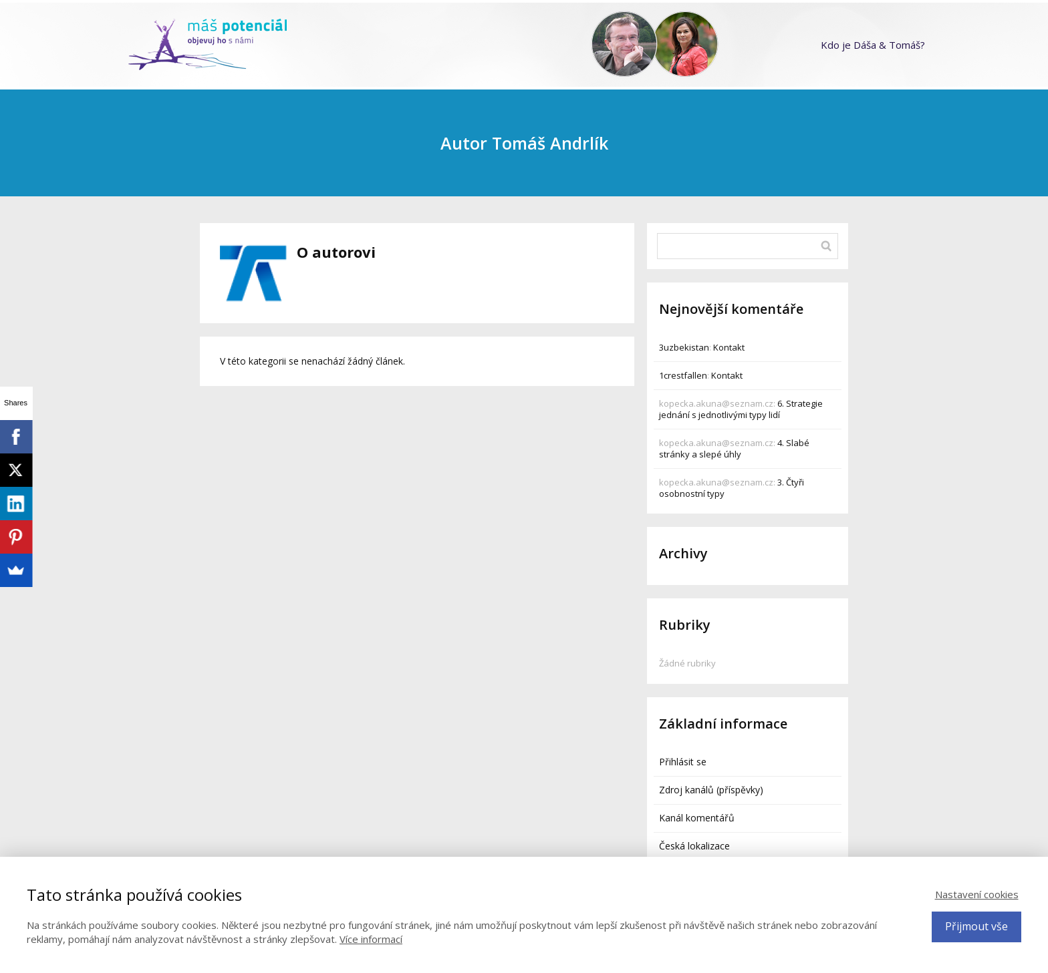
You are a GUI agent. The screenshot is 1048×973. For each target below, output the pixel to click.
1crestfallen (683, 375)
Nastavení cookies (977, 894)
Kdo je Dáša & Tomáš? (873, 44)
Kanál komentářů (697, 817)
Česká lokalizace (694, 845)
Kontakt (729, 347)
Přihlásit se (682, 761)
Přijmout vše (976, 926)
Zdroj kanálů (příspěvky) (711, 789)
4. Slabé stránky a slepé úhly (734, 448)
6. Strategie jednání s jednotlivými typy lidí (741, 409)
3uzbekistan (684, 347)
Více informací (371, 939)
